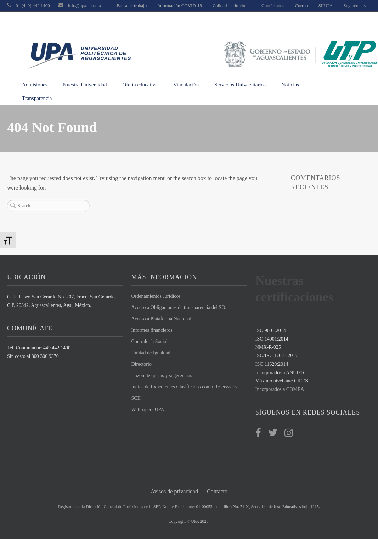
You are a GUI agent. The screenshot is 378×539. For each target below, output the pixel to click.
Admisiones (34, 85)
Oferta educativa (140, 85)
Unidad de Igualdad (150, 352)
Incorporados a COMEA (279, 389)
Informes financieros (151, 330)
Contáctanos (272, 5)
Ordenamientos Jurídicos (156, 296)
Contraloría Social (149, 341)
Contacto (217, 491)
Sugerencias (354, 5)
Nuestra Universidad (85, 85)
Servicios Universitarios (240, 85)
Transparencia (37, 98)
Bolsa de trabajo (132, 5)
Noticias (290, 85)
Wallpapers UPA (147, 409)
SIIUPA (325, 5)
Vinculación (186, 85)
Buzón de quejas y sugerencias (161, 375)
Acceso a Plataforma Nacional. (161, 318)
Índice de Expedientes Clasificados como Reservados (184, 386)
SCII (135, 398)
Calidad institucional (232, 5)
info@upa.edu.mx (84, 5)
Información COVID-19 (179, 5)
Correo (301, 5)
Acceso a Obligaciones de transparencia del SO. (178, 307)
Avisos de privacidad (174, 491)
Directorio (141, 364)
